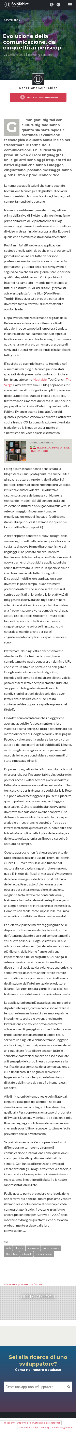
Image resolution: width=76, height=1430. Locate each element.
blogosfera (12, 1253)
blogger (19, 1248)
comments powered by (23, 1284)
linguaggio (33, 1248)
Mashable (40, 379)
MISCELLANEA (12, 20)
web (8, 1248)
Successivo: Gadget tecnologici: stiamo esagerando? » (46, 1427)
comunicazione (43, 1253)
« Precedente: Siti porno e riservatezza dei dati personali (30, 1422)
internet (26, 1253)
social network (51, 1248)
